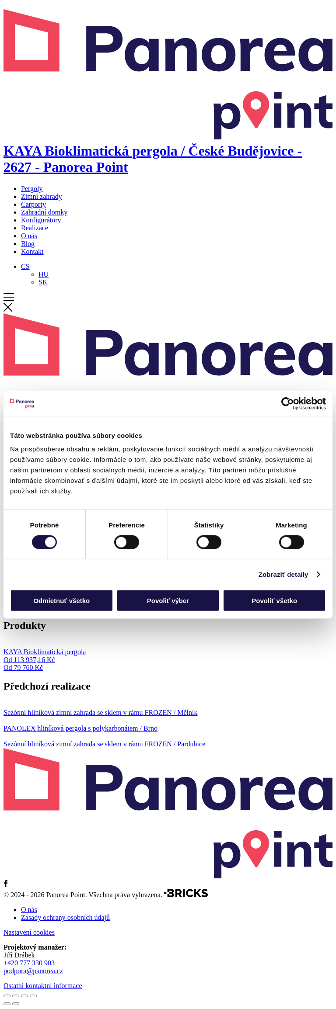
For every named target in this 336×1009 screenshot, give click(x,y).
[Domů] (168, 151)
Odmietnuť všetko (61, 600)
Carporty (33, 204)
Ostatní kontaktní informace (43, 985)
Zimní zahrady (41, 196)
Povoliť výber (168, 600)
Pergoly (31, 188)
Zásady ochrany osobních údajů (65, 917)
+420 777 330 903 (29, 963)
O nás (29, 235)
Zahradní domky (44, 212)
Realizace (34, 228)
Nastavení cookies (29, 932)
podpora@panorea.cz (33, 970)
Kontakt (32, 251)
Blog (28, 243)
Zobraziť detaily (283, 574)
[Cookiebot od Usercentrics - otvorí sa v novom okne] (287, 403)
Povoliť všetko (274, 600)
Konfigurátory (41, 220)
